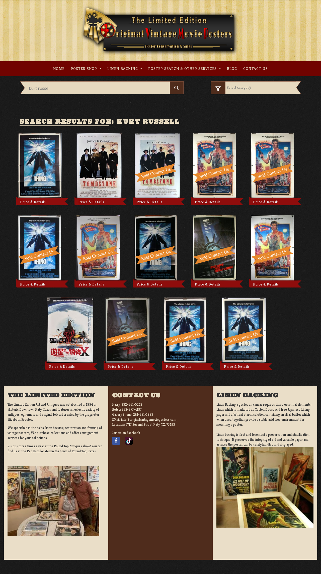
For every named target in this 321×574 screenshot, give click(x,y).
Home (58, 68)
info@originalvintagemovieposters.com (148, 419)
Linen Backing (123, 68)
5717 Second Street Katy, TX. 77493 (150, 424)
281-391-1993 (143, 414)
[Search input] (99, 88)
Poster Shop (84, 68)
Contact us (255, 68)
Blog (232, 68)
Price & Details (33, 202)
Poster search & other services (183, 68)
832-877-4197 (132, 409)
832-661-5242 (131, 404)
